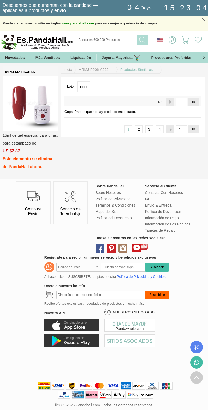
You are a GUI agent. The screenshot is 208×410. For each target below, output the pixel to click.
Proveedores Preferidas (171, 58)
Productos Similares (136, 69)
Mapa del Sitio (107, 211)
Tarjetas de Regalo (160, 230)
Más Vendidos (47, 58)
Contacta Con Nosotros (164, 193)
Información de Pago (162, 218)
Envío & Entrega (158, 205)
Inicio (67, 70)
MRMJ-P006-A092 (94, 70)
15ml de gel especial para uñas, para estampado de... (30, 139)
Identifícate (172, 40)
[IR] (181, 102)
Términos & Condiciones (115, 205)
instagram (122, 248)
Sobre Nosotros (108, 193)
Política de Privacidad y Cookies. (141, 277)
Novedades (15, 58)
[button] (204, 57)
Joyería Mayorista (121, 58)
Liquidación (80, 58)
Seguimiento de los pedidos (196, 347)
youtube (136, 247)
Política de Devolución (163, 211)
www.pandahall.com (78, 23)
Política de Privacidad (113, 199)
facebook (100, 248)
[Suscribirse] (101, 295)
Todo (84, 87)
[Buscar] (127, 40)
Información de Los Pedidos (168, 224)
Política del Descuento (114, 218)
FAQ (148, 199)
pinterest (111, 248)
